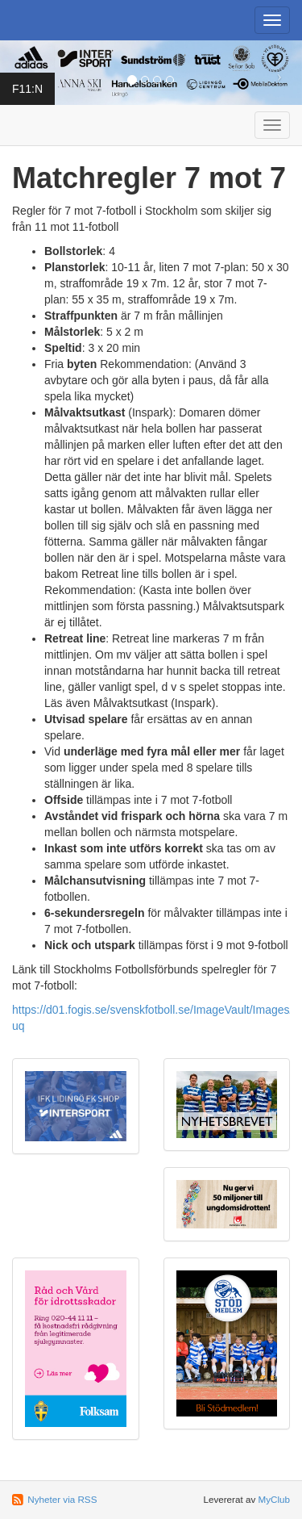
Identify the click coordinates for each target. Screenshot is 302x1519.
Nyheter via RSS (62, 1499)
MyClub (274, 1499)
